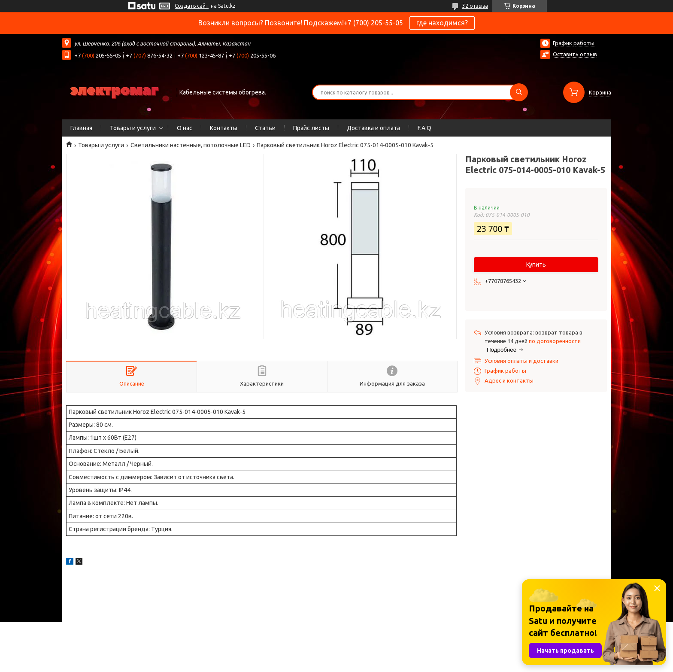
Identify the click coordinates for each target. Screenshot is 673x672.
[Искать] (519, 92)
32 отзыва (475, 6)
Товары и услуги (133, 128)
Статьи (265, 128)
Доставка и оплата (373, 128)
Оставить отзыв (575, 54)
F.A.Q (424, 128)
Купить (536, 264)
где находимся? (442, 23)
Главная (81, 128)
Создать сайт (192, 6)
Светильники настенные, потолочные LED (190, 145)
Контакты (223, 128)
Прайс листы (311, 128)
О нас (184, 128)
